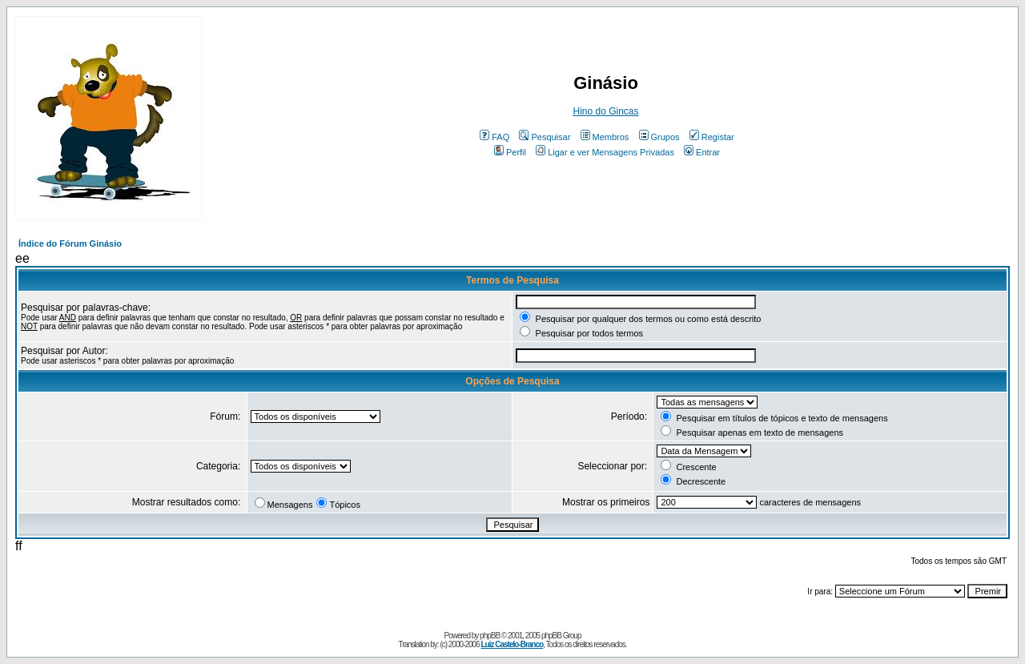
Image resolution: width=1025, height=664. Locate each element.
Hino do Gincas (605, 111)
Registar (711, 137)
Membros (605, 137)
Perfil (510, 152)
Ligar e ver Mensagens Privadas (605, 152)
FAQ (494, 137)
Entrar (702, 152)
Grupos (659, 137)
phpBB (490, 635)
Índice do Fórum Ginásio (70, 243)
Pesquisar (544, 137)
